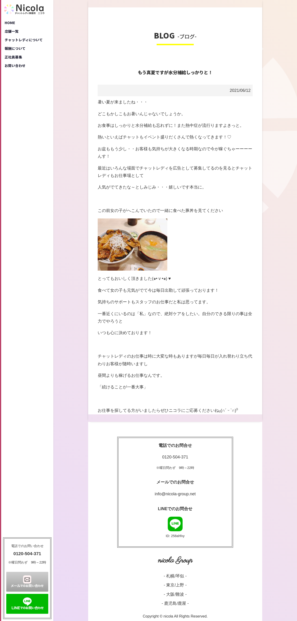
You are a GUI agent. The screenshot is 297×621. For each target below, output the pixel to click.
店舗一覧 (12, 32)
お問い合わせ (16, 69)
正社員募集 (14, 60)
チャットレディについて (25, 42)
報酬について (16, 51)
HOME (10, 23)
